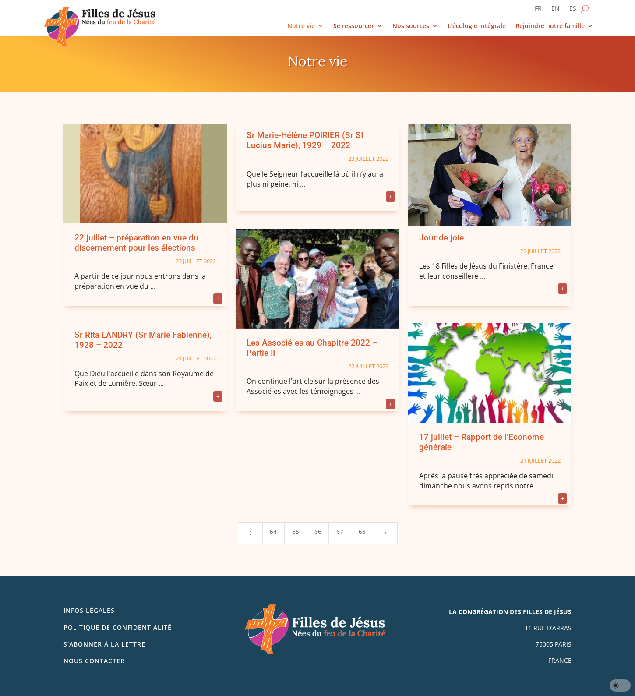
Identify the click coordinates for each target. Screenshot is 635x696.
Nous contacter (94, 661)
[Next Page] (385, 533)
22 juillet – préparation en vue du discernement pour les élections (136, 243)
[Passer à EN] (555, 10)
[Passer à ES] (572, 10)
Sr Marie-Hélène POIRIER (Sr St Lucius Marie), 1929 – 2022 (305, 140)
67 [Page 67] (339, 531)
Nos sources (410, 26)
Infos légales (89, 610)
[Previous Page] (250, 533)
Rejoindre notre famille (550, 26)
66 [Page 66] (317, 531)
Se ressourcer (353, 26)
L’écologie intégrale (477, 26)
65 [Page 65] (295, 531)
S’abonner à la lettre (104, 644)
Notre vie (301, 26)
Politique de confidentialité (118, 627)
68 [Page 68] (362, 531)
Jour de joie (441, 238)
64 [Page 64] (273, 531)
